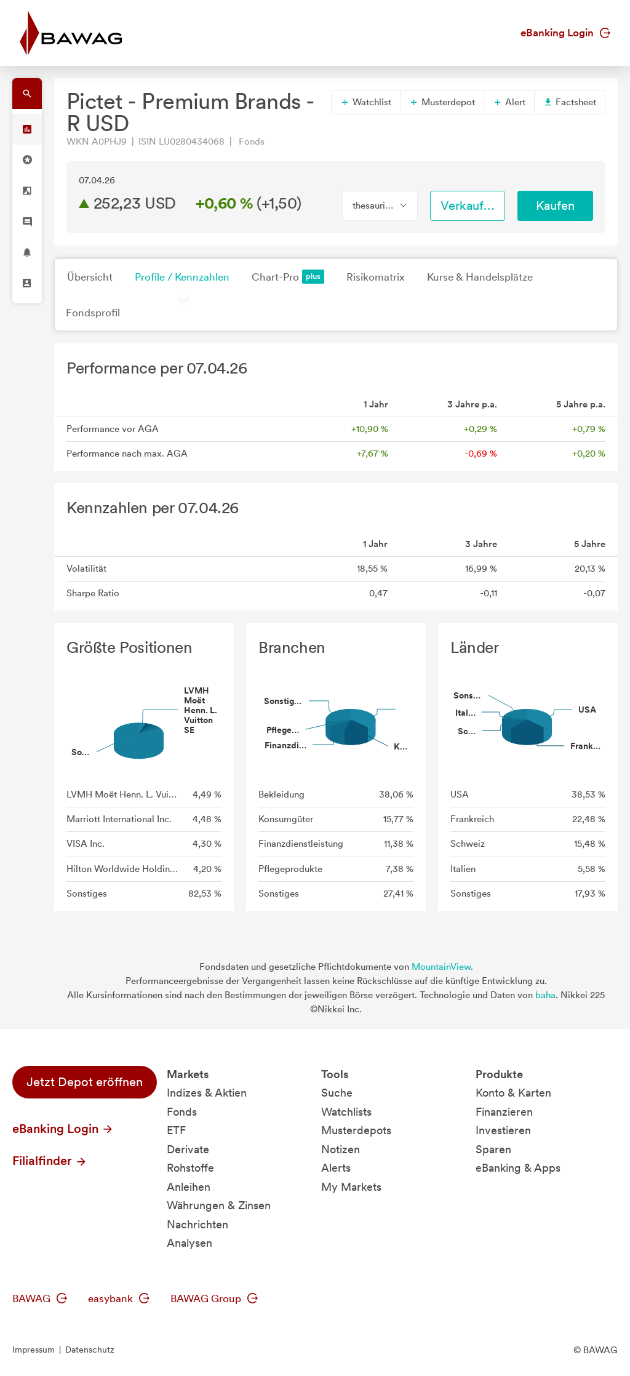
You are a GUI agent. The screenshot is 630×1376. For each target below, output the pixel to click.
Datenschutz (89, 1349)
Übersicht (90, 277)
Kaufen (555, 205)
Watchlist (365, 102)
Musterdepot (442, 102)
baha (545, 995)
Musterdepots (356, 1130)
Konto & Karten (513, 1092)
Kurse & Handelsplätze (480, 277)
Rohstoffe (190, 1167)
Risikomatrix (375, 277)
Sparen (493, 1149)
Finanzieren (504, 1111)
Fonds (182, 1111)
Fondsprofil (93, 312)
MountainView (441, 966)
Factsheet (569, 102)
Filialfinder (49, 1160)
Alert (509, 102)
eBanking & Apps (518, 1167)
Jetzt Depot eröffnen (84, 1081)
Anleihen (188, 1186)
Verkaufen (469, 205)
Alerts (336, 1167)
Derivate (188, 1149)
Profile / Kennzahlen (182, 277)
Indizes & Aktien (207, 1092)
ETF (176, 1130)
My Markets (351, 1186)
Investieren (503, 1130)
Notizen (340, 1149)
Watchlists (346, 1111)
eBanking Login (565, 32)
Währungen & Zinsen (219, 1205)
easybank (119, 1298)
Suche (337, 1092)
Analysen (189, 1242)
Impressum (33, 1349)
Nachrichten (197, 1224)
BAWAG (39, 1298)
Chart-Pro (288, 277)
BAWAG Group (214, 1298)
